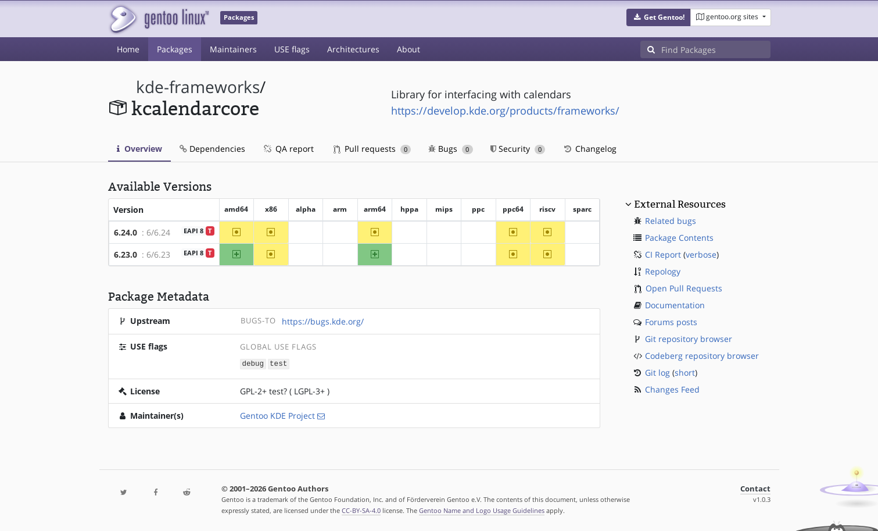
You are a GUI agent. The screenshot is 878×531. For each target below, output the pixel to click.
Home (128, 49)
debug (253, 363)
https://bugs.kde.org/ (323, 321)
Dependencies (212, 148)
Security (518, 148)
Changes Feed (672, 389)
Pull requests (372, 148)
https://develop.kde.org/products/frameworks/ (505, 110)
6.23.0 (125, 254)
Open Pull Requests (684, 288)
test (278, 363)
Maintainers (233, 49)
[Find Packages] (716, 49)
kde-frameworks (198, 87)
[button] (658, 17)
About (408, 49)
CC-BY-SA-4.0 (361, 509)
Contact (755, 488)
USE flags (292, 49)
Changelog (589, 148)
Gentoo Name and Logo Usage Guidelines (481, 509)
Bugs (450, 148)
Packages (174, 49)
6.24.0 (125, 232)
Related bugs (670, 220)
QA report (288, 148)
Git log (657, 372)
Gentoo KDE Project (277, 414)
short (685, 372)
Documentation (675, 305)
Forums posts (671, 321)
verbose (701, 254)
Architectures (353, 49)
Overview (139, 148)
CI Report (663, 254)
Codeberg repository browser (702, 355)
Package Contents (679, 237)
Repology (662, 271)
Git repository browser (688, 338)
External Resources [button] (680, 204)
